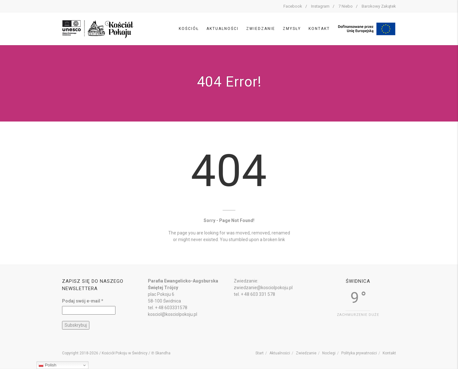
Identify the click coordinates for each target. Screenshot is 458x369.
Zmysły (292, 28)
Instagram (320, 6)
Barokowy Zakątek (379, 6)
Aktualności (222, 28)
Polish (47, 365)
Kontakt (319, 28)
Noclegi (329, 353)
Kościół (189, 28)
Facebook (292, 6)
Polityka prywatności (359, 353)
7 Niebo (345, 6)
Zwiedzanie (260, 28)
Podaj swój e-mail (82, 300)
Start (259, 353)
